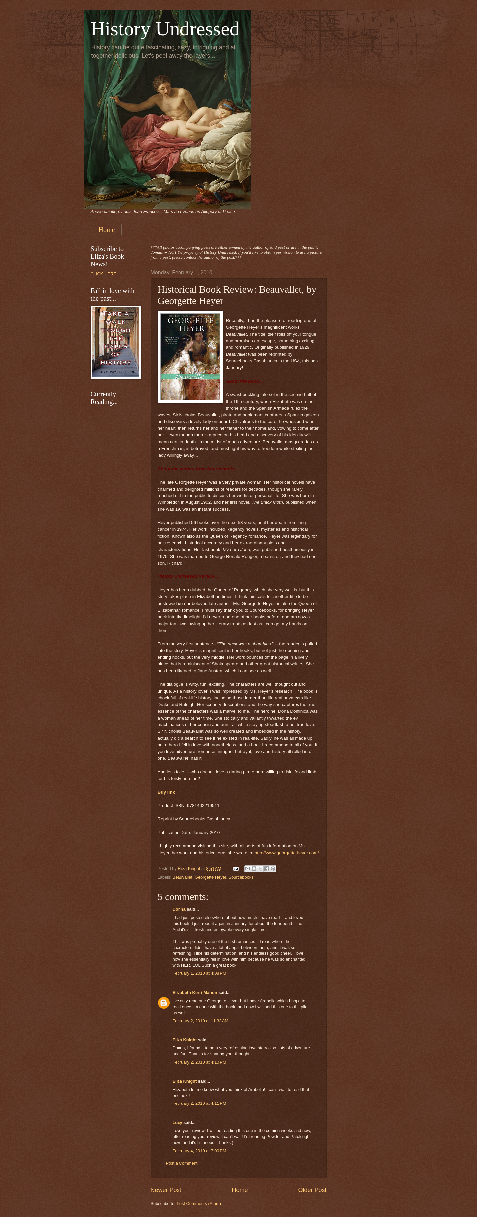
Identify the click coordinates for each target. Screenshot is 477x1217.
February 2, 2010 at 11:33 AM (201, 1020)
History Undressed (165, 28)
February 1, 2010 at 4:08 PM (199, 973)
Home (107, 229)
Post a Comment (182, 1163)
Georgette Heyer (210, 877)
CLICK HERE (103, 273)
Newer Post (166, 1190)
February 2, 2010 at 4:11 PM (199, 1103)
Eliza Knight (185, 1039)
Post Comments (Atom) (199, 1203)
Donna (179, 909)
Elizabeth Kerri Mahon (195, 992)
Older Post (312, 1190)
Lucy (178, 1122)
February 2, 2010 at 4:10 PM (199, 1062)
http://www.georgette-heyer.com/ (287, 852)
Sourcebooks (241, 877)
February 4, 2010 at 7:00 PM (199, 1150)
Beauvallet (182, 877)
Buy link (166, 792)
